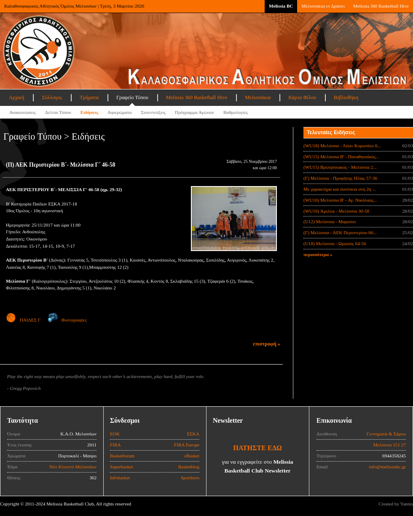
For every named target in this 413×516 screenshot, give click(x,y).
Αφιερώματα (119, 112)
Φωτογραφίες (67, 319)
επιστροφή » (266, 344)
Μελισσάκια (258, 97)
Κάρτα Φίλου (302, 97)
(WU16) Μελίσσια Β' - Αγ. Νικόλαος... (340, 200)
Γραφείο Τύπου (132, 97)
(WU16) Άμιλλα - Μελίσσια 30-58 (336, 210)
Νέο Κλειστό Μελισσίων (73, 466)
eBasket (192, 455)
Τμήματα (89, 97)
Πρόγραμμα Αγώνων (194, 112)
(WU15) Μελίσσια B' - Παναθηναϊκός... (341, 156)
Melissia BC (281, 5)
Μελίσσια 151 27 (389, 444)
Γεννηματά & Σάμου (386, 433)
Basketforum (122, 455)
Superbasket (121, 466)
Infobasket (120, 477)
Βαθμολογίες (235, 112)
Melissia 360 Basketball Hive (381, 5)
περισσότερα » (318, 254)
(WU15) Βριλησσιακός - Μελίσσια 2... (340, 167)
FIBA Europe (186, 444)
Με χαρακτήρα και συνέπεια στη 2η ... (339, 189)
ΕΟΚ (115, 433)
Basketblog (188, 466)
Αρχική (16, 97)
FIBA (115, 444)
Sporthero (190, 477)
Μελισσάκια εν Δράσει (322, 5)
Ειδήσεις (89, 112)
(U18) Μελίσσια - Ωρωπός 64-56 (334, 243)
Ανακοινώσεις (22, 112)
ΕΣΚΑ (193, 433)
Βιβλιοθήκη (346, 97)
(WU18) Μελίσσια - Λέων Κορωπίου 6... (342, 145)
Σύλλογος (52, 97)
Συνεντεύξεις (153, 112)
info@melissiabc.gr (387, 466)
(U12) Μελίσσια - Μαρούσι (329, 221)
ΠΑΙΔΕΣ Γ (23, 319)
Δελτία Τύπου (58, 112)
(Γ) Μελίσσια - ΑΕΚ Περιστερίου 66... (340, 232)
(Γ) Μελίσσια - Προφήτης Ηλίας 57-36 (340, 178)
